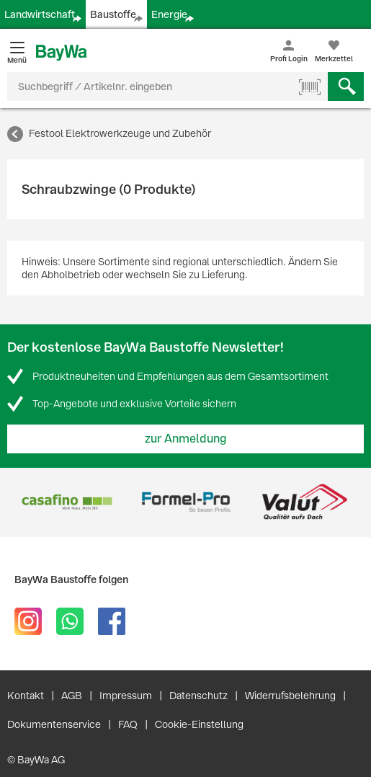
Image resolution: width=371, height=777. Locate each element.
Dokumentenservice (54, 724)
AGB (71, 695)
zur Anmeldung (186, 438)
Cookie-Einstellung (199, 724)
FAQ (128, 724)
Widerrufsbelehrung (290, 695)
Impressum (125, 695)
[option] (66, 502)
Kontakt (25, 695)
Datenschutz (198, 695)
